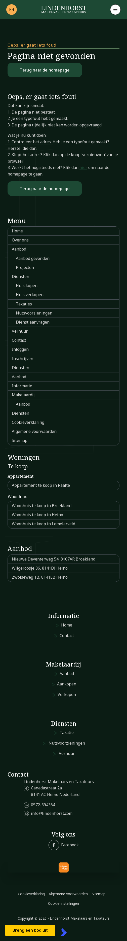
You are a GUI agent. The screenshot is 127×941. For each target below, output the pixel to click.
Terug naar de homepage (45, 70)
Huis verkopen (30, 294)
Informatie (22, 386)
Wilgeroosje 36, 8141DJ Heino (40, 568)
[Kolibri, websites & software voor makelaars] (64, 932)
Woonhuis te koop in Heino (37, 514)
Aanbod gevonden (33, 258)
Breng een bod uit (30, 930)
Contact (19, 340)
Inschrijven (22, 358)
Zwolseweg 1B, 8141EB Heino (40, 577)
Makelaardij (23, 395)
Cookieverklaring (28, 422)
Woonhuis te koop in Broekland (41, 505)
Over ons (20, 240)
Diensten (20, 276)
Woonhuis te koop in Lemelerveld (43, 524)
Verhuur (20, 331)
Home (17, 231)
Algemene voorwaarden (34, 431)
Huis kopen (26, 285)
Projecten (25, 267)
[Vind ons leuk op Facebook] (63, 845)
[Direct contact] (11, 9)
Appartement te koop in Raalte (41, 485)
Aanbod (19, 249)
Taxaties (24, 304)
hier (83, 167)
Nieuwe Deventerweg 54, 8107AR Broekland (53, 559)
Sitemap (19, 440)
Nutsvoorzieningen (34, 313)
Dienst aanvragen (33, 322)
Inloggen (20, 349)
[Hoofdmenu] (115, 9)
